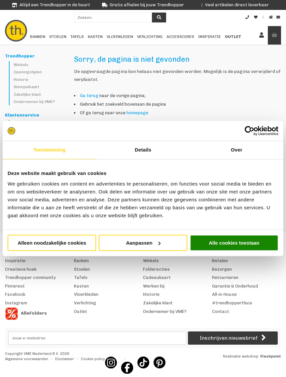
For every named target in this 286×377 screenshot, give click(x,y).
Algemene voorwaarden (26, 359)
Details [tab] (143, 150)
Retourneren (225, 277)
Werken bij (153, 286)
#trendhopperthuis (232, 302)
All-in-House (224, 294)
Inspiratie (209, 36)
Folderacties (156, 269)
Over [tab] (236, 150)
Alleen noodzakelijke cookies (52, 243)
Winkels (21, 64)
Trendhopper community (30, 277)
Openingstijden (28, 72)
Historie (21, 79)
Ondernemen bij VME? (34, 101)
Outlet (233, 36)
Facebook (15, 294)
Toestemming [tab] (49, 150)
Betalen (220, 260)
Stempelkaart (26, 87)
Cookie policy (93, 359)
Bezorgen (222, 269)
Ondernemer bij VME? (165, 311)
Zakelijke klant (27, 94)
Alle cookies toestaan (234, 243)
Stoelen (57, 36)
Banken (37, 36)
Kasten (95, 36)
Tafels (77, 36)
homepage (137, 112)
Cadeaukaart (157, 277)
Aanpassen (143, 243)
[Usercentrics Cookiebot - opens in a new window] (249, 131)
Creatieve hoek (21, 269)
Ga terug (89, 95)
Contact (220, 311)
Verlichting (149, 36)
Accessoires (180, 36)
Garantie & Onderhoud (235, 286)
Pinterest (15, 286)
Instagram (16, 302)
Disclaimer (64, 359)
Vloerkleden (120, 36)
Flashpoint (270, 356)
